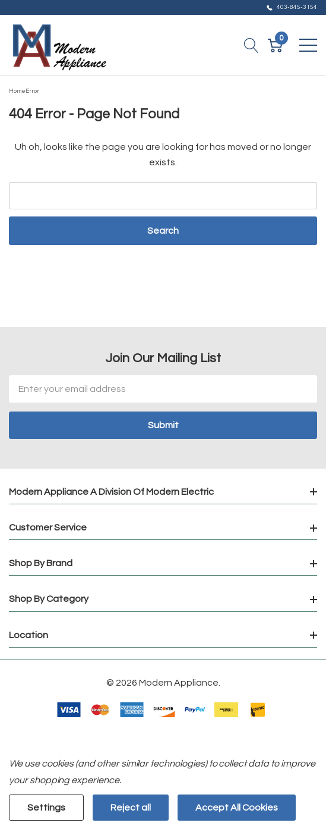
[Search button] (251, 45)
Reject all (130, 807)
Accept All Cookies (236, 807)
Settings (46, 807)
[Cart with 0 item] (275, 45)
